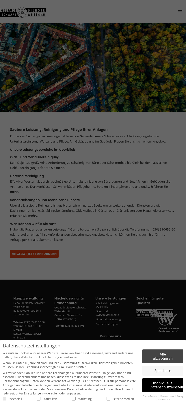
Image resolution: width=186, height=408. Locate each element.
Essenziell (12, 399)
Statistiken (47, 399)
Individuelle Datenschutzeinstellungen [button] (166, 385)
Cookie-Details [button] (150, 396)
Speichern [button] (162, 371)
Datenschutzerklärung (82, 390)
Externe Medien (120, 399)
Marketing (82, 399)
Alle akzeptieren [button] (163, 356)
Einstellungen (33, 394)
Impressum (164, 400)
